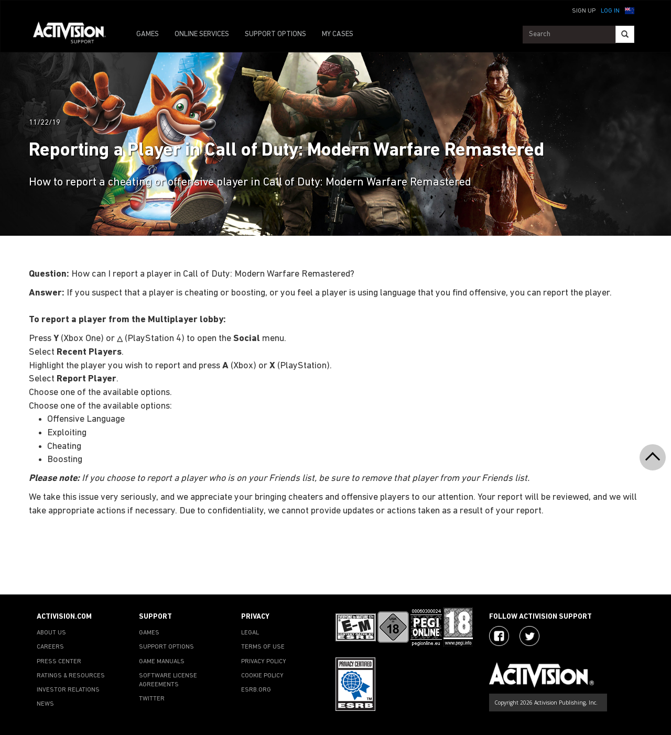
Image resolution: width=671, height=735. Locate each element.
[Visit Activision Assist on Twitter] (529, 636)
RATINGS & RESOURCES (71, 676)
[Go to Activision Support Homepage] (75, 34)
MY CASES (337, 34)
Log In (610, 11)
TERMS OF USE (263, 647)
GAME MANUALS (162, 662)
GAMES (147, 34)
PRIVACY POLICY (263, 662)
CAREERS (50, 647)
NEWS (45, 704)
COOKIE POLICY (262, 676)
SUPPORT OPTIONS (275, 34)
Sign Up (584, 11)
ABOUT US (51, 633)
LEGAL (250, 633)
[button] (629, 10)
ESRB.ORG (256, 690)
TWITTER (152, 699)
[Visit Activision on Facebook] (499, 636)
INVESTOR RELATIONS (68, 690)
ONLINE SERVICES (202, 34)
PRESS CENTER (59, 662)
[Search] (624, 34)
